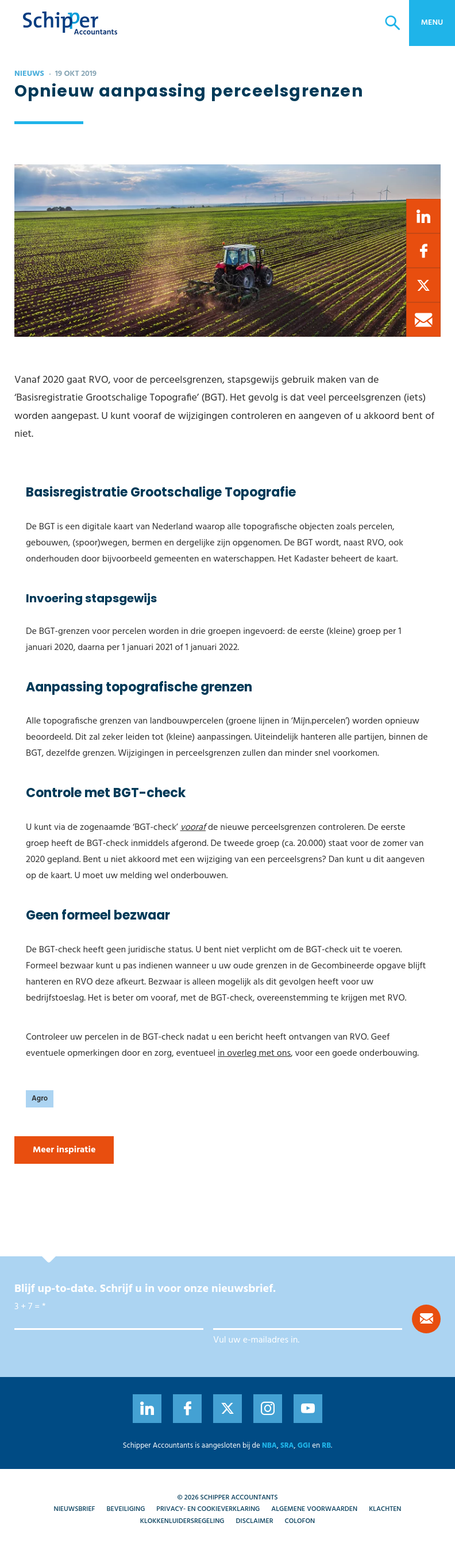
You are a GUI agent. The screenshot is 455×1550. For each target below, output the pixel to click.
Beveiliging (126, 1509)
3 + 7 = (27, 1306)
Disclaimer (254, 1521)
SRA (287, 1446)
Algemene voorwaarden (314, 1509)
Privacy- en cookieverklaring (208, 1509)
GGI (304, 1446)
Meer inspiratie (64, 1150)
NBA (269, 1446)
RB (326, 1446)
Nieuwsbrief (74, 1509)
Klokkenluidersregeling (182, 1521)
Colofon (299, 1521)
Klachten (385, 1509)
